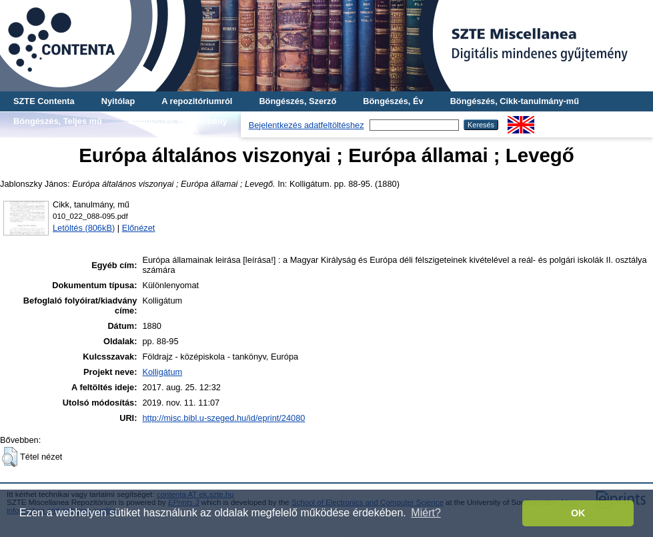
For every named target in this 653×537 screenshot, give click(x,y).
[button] (9, 457)
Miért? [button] (425, 512)
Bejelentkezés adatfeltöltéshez (306, 125)
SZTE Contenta (44, 101)
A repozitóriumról (196, 101)
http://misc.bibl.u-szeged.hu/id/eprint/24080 (223, 418)
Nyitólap (118, 101)
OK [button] (578, 513)
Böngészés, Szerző (297, 101)
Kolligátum (162, 372)
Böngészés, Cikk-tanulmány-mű (514, 101)
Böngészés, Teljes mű (57, 121)
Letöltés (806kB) (84, 228)
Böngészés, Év (393, 101)
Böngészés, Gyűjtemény (178, 121)
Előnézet (138, 228)
